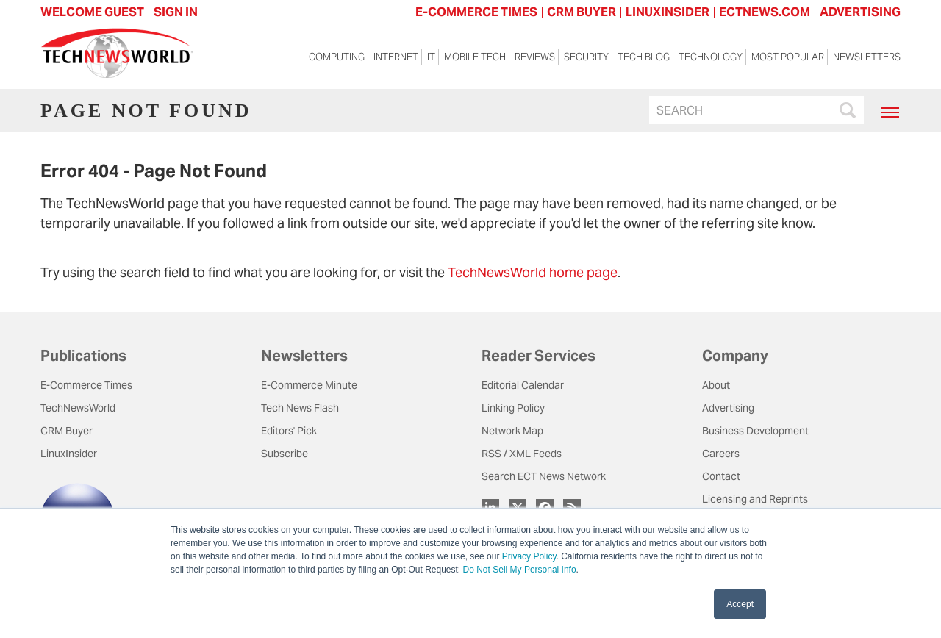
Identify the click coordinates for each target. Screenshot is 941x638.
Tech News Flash (300, 408)
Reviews (535, 57)
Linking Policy (513, 408)
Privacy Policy (529, 556)
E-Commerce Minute (309, 385)
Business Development (755, 430)
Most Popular (787, 57)
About (716, 385)
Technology (711, 57)
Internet (395, 57)
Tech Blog (644, 57)
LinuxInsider (68, 453)
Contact (721, 476)
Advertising (728, 408)
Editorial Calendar (523, 385)
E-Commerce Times (86, 385)
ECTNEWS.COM (764, 12)
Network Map (512, 430)
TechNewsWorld (77, 408)
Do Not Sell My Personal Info (519, 569)
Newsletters (867, 57)
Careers (721, 453)
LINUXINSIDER (667, 12)
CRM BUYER (581, 12)
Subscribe (284, 453)
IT (431, 57)
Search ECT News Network (544, 476)
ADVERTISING (860, 12)
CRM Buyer (66, 430)
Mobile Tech (475, 57)
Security (586, 57)
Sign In (176, 12)
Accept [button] (740, 604)
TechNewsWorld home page (533, 272)
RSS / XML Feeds (522, 453)
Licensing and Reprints (755, 499)
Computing (337, 57)
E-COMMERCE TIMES (476, 12)
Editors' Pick (289, 430)
